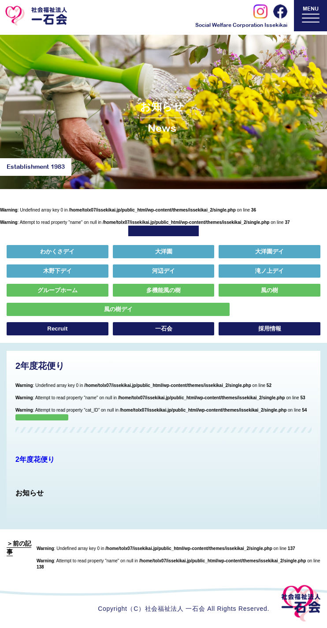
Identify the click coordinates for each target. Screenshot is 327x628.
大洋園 (163, 252)
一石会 (163, 330)
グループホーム (57, 291)
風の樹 (269, 291)
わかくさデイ (57, 252)
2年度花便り (35, 461)
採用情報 (269, 330)
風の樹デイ (56, 311)
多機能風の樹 (163, 291)
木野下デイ (57, 271)
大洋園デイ (269, 252)
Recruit (57, 330)
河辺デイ (163, 271)
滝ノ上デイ (269, 271)
